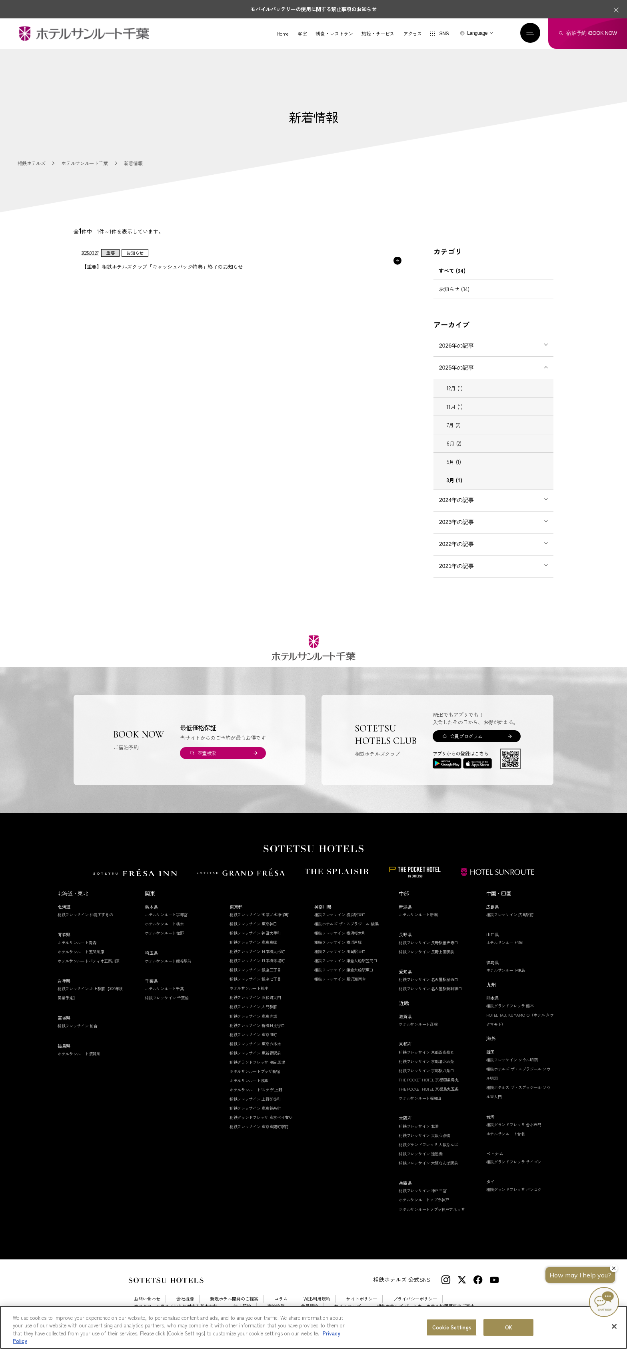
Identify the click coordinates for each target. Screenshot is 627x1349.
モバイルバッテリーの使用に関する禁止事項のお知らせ (313, 9)
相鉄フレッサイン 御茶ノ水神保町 (259, 914)
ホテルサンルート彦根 (418, 1024)
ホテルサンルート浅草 (249, 1080)
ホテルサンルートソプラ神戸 (424, 1200)
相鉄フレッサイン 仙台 (78, 1026)
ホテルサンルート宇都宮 (166, 914)
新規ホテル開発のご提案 (234, 1299)
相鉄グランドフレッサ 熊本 (510, 1006)
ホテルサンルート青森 (77, 942)
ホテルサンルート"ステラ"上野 (256, 1090)
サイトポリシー (361, 1299)
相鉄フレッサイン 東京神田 (253, 924)
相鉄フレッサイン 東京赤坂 (253, 1016)
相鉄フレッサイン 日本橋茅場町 (257, 960)
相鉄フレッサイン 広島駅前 (510, 914)
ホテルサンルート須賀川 (79, 1054)
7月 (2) (454, 425)
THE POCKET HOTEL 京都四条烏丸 (428, 1080)
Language (477, 33)
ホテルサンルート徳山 (505, 942)
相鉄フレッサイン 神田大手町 (255, 933)
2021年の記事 (456, 566)
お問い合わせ (147, 1299)
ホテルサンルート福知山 (420, 1098)
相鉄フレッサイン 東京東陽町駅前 (259, 1126)
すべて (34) (452, 270)
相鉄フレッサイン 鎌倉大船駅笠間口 (345, 960)
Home (283, 33)
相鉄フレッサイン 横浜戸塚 (338, 942)
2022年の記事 (456, 544)
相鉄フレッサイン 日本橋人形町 (257, 951)
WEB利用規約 (317, 1299)
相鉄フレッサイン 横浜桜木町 (340, 933)
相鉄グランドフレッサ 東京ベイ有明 (261, 1117)
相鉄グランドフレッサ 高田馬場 (257, 1062)
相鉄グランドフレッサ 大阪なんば (428, 1144)
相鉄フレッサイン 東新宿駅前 (255, 1053)
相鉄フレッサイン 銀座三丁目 (255, 970)
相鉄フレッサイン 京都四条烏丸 (426, 1052)
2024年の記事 (456, 500)
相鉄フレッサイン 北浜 (419, 1126)
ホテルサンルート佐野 (164, 933)
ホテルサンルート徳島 (505, 970)
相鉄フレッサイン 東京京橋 (253, 942)
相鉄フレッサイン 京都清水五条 (426, 1061)
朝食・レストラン (334, 33)
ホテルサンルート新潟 (418, 914)
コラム (281, 1299)
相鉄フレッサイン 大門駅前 (253, 1006)
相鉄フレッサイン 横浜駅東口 (340, 914)
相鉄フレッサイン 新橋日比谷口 (257, 1025)
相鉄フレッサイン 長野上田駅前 (426, 952)
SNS (444, 33)
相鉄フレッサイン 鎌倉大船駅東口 (343, 970)
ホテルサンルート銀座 (249, 988)
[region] (313, 1327)
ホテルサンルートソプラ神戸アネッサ (432, 1209)
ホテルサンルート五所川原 (81, 952)
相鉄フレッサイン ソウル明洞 (512, 1060)
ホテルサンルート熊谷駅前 (168, 961)
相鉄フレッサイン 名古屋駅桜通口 (428, 979)
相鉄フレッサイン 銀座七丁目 (255, 979)
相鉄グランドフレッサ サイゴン (514, 1162)
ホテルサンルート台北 (505, 1134)
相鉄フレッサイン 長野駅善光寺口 (428, 942)
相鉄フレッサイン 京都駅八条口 (426, 1070)
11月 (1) (455, 406)
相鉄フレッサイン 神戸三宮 (422, 1190)
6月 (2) (454, 443)
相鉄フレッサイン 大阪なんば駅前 (428, 1163)
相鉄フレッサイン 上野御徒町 (255, 1099)
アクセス (412, 33)
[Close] (614, 1326)
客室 (302, 33)
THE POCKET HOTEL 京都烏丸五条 (428, 1089)
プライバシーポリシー (415, 1299)
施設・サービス (377, 33)
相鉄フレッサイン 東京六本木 (255, 1044)
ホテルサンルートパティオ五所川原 (89, 961)
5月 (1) (454, 462)
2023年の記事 (456, 522)
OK (508, 1327)
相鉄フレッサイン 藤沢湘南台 (340, 979)
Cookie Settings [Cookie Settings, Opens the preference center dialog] (451, 1327)
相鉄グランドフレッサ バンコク (514, 1189)
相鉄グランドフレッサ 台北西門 (514, 1124)
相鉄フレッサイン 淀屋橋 (420, 1154)
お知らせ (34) (454, 289)
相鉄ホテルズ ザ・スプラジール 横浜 (346, 924)
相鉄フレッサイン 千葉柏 (166, 998)
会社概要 (185, 1299)
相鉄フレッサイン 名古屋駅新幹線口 (430, 988)
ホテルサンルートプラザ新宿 (255, 1071)
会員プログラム (466, 736)
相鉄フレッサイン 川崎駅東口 (340, 951)
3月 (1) (454, 480)
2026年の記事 (456, 345)
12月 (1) (455, 388)
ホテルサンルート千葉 (164, 988)
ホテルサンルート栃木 (164, 924)
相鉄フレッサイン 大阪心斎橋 (424, 1135)
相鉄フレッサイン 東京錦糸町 (255, 1108)
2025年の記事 (456, 367)
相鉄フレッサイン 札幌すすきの (85, 914)
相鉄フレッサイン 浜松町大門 (255, 997)
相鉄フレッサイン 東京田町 (253, 1034)
